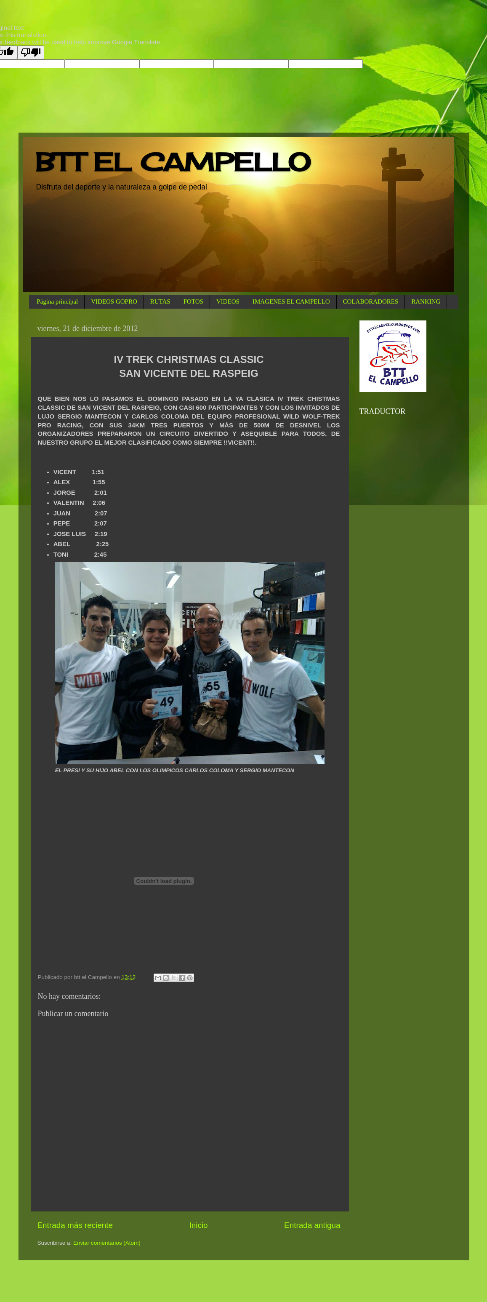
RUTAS (160, 301)
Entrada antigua (312, 1225)
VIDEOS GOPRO (114, 301)
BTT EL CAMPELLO (173, 162)
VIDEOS (228, 301)
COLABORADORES (371, 301)
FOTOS (193, 301)
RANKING (425, 301)
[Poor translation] (30, 52)
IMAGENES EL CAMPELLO (291, 301)
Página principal (57, 301)
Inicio (198, 1225)
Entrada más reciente (75, 1225)
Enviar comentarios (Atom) (107, 1243)
